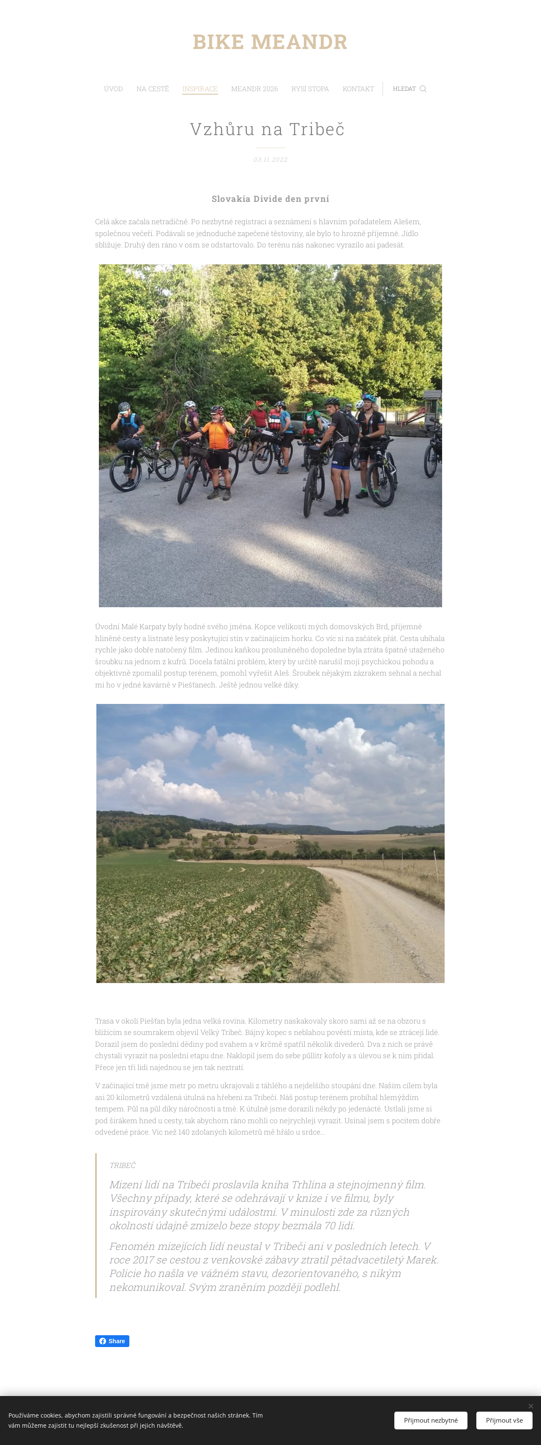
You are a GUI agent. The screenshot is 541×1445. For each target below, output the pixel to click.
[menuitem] (128, 88)
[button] (397, 88)
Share (112, 1341)
